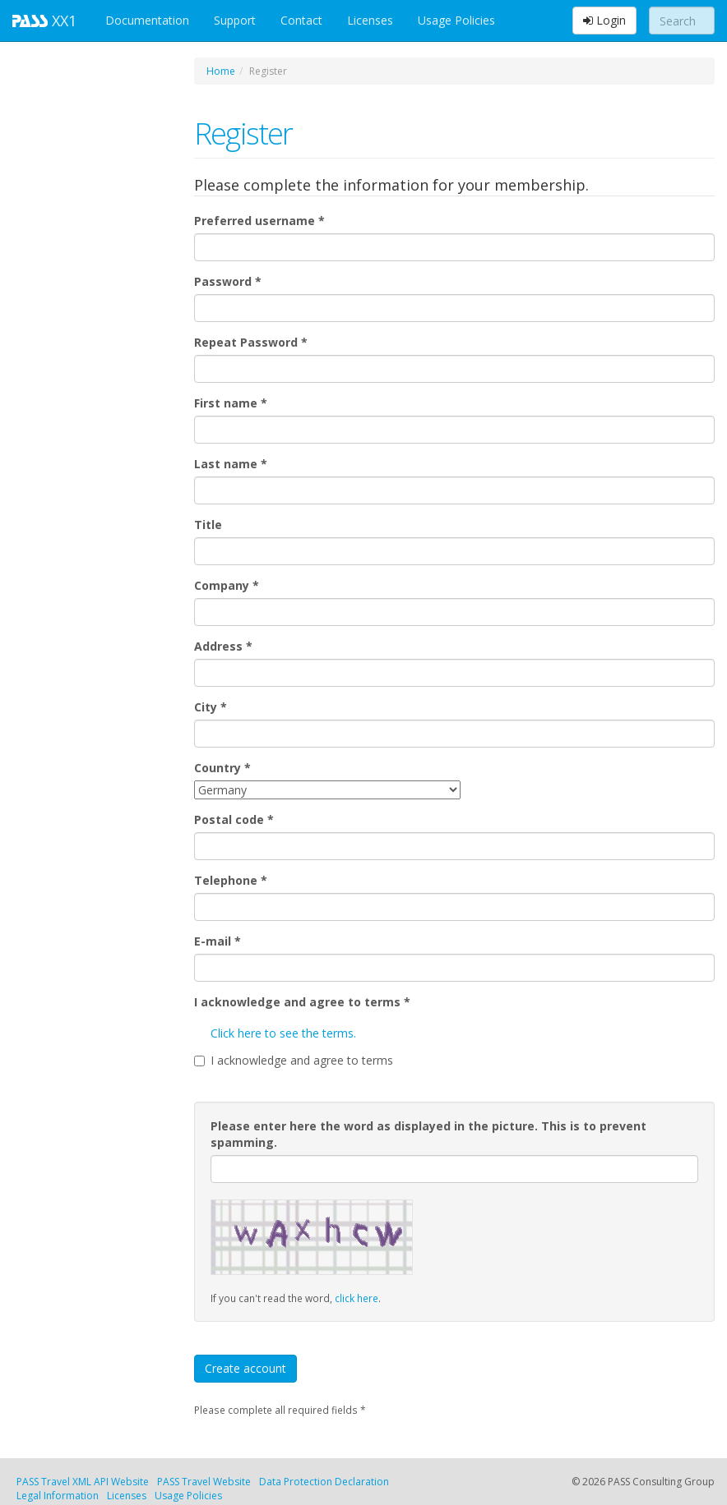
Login (604, 20)
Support (235, 20)
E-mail (217, 941)
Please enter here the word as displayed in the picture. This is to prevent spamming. (428, 1134)
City (210, 707)
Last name (230, 464)
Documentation (147, 20)
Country (222, 768)
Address (223, 646)
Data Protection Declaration (324, 1482)
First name (230, 403)
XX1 (46, 20)
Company (226, 585)
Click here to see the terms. (283, 1033)
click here (356, 1298)
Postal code (234, 819)
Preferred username (259, 220)
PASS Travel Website (204, 1482)
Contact (301, 20)
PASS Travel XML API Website (82, 1482)
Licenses (370, 20)
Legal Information (57, 1496)
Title (208, 524)
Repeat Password (251, 342)
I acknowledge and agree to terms (302, 1002)
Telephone (230, 880)
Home (220, 71)
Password (228, 281)
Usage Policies (456, 20)
